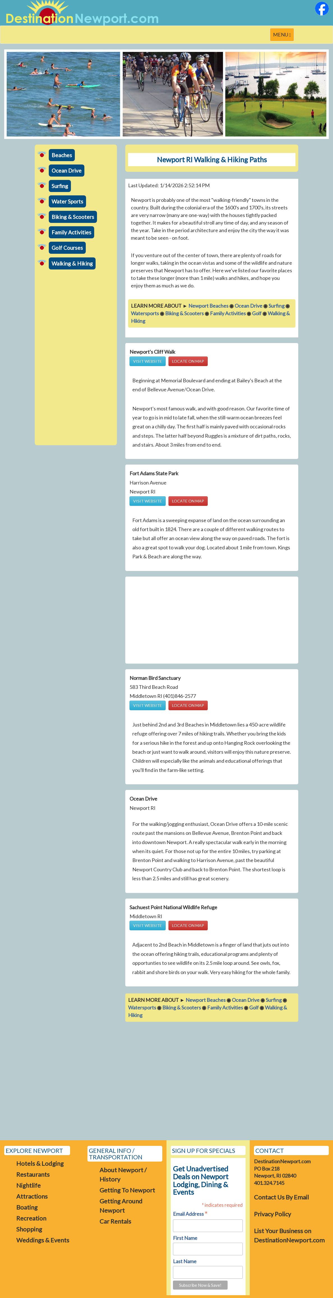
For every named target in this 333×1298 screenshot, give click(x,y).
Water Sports (67, 201)
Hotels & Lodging (40, 1163)
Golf (257, 313)
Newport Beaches (208, 306)
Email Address (190, 1214)
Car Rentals (115, 1221)
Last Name (184, 1261)
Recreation (31, 1218)
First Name (185, 1238)
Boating (27, 1207)
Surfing (60, 186)
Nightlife (28, 1185)
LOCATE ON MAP (188, 361)
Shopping (29, 1229)
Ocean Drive (67, 170)
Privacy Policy (272, 1214)
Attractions (32, 1196)
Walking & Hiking (72, 263)
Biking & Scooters (73, 217)
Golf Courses (67, 247)
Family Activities (71, 232)
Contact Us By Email (281, 1197)
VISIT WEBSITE (147, 361)
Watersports (145, 313)
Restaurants (33, 1174)
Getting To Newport (127, 1190)
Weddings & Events (42, 1240)
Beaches (62, 155)
